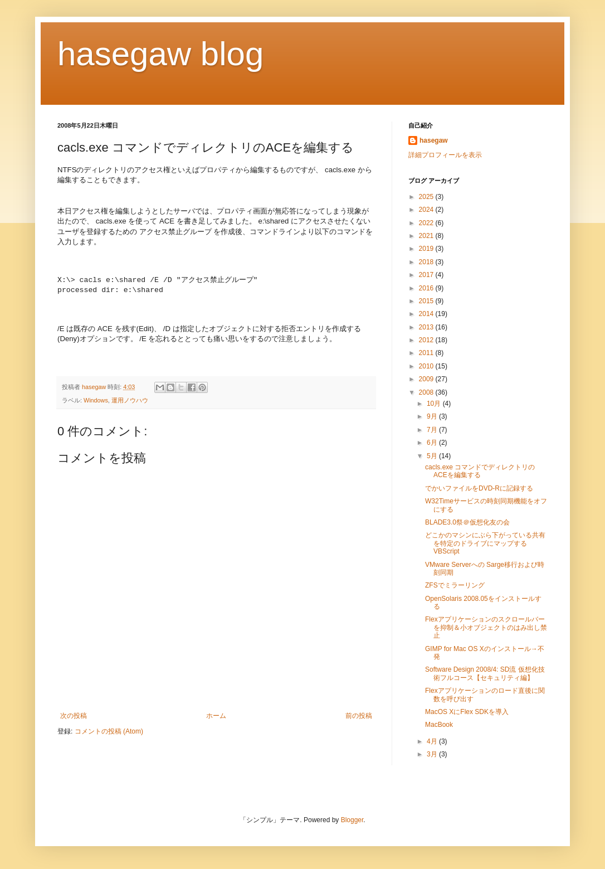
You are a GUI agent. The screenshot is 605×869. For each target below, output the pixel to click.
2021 (427, 236)
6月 (433, 442)
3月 (433, 754)
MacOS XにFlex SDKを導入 (467, 712)
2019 (427, 249)
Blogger (352, 820)
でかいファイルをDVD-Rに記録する (479, 488)
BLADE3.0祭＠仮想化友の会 (467, 522)
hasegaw (433, 140)
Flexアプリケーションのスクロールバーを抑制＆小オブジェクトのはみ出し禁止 (486, 627)
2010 (427, 366)
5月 (433, 456)
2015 (427, 301)
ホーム (216, 716)
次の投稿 (73, 716)
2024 (427, 209)
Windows (96, 400)
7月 (433, 430)
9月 (433, 416)
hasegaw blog (160, 53)
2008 (427, 392)
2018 (427, 262)
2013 (427, 327)
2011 (427, 353)
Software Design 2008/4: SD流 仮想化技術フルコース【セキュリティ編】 (485, 673)
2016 (427, 288)
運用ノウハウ (129, 400)
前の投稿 (358, 716)
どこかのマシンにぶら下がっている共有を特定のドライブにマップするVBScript (485, 543)
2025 (427, 197)
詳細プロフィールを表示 (445, 155)
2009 (427, 379)
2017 (427, 275)
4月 (433, 741)
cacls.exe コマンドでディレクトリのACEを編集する (480, 471)
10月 (435, 403)
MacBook (439, 725)
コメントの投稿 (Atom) (109, 731)
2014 (427, 314)
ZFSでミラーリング (455, 585)
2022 (427, 223)
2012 (427, 340)
